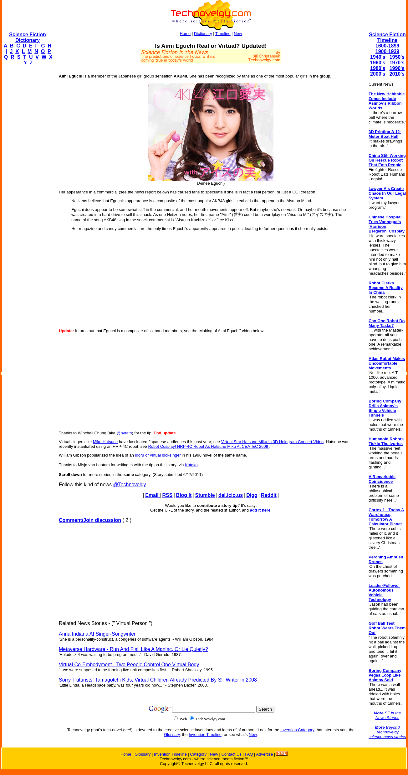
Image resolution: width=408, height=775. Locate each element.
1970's (397, 62)
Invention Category (297, 730)
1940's (377, 57)
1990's (397, 68)
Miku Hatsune (105, 441)
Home (185, 33)
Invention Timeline (205, 734)
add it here (260, 510)
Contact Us (231, 754)
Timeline (223, 33)
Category (198, 754)
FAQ (249, 754)
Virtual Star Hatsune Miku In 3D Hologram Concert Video (272, 441)
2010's (397, 74)
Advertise (264, 754)
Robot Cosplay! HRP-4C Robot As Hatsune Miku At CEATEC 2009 (208, 446)
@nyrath (124, 433)
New (238, 33)
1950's (397, 57)
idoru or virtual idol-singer (158, 455)
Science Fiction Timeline (387, 37)
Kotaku (191, 464)
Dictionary (203, 33)
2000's (377, 74)
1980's (377, 68)
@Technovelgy (129, 484)
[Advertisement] (27, 164)
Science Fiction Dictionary (27, 37)
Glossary (172, 734)
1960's (377, 62)
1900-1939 (387, 51)
